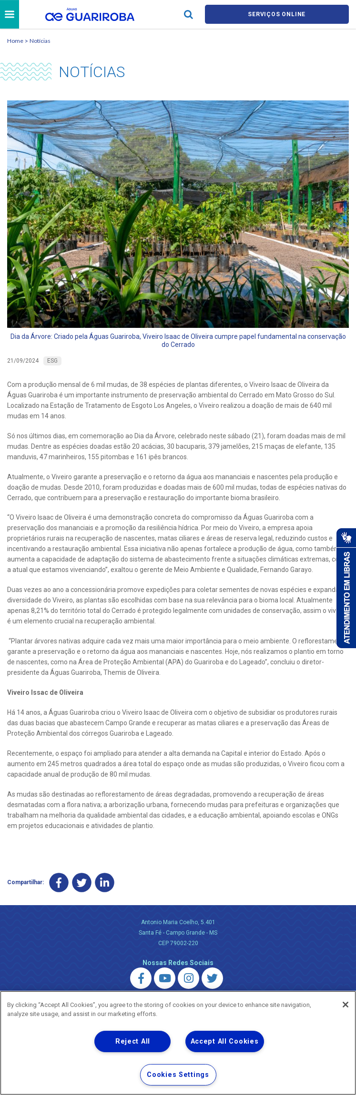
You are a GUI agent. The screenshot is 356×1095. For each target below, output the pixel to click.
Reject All (132, 1041)
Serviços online (276, 15)
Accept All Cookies (225, 1041)
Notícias (40, 42)
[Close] (345, 1004)
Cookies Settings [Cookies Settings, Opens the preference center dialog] (178, 1075)
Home (15, 42)
